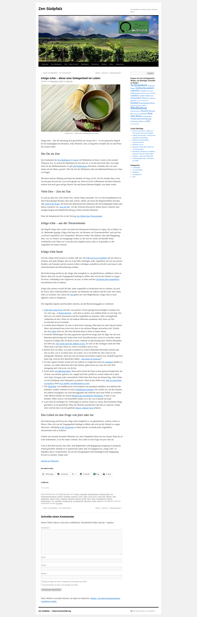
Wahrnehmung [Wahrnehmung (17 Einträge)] (145, 119)
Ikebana (109, 497)
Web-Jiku (69, 81)
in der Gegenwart (67, 427)
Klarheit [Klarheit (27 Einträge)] (134, 103)
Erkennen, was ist (137, 145)
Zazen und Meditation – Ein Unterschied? (56, 73)
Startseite (44, 64)
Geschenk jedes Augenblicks (107, 279)
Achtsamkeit (136, 167)
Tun (52, 501)
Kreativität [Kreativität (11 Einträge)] (133, 105)
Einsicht (60, 497)
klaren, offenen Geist (84, 408)
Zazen (75, 160)
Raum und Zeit (65, 313)
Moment (78, 499)
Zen (71, 295)
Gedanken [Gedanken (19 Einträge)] (134, 96)
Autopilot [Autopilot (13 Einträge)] (143, 91)
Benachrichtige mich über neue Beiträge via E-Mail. (60, 585)
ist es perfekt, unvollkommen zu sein (74, 383)
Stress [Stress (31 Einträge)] (139, 116)
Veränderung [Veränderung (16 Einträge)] (135, 119)
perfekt (84, 499)
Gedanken (109, 362)
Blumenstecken (93, 494)
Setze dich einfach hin (53, 310)
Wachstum (87, 501)
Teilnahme (95, 64)
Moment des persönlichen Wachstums (87, 396)
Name (43, 557)
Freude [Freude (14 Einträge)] (153, 93)
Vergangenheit (78, 501)
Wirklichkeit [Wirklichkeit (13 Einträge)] (134, 121)
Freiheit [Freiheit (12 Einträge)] (148, 93)
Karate (52, 499)
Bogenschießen (105, 494)
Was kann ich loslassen (91, 359)
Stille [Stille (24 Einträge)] (132, 116)
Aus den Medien (137, 170)
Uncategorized (136, 174)
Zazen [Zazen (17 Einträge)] (141, 121)
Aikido (77, 494)
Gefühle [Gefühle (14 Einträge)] (141, 96)
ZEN (61, 494)
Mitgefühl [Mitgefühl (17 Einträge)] (144, 111)
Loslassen (63, 499)
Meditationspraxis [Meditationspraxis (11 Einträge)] (135, 111)
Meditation (85, 64)
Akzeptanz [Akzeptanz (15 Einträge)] (151, 86)
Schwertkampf (101, 499)
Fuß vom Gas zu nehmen (96, 258)
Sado (93, 499)
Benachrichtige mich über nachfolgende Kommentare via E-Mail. (65, 582)
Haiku (85, 497)
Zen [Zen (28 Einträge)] (148, 121)
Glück (53, 331)
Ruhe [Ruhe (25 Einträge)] (150, 113)
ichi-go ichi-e (92, 497)
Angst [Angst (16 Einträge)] (132, 88)
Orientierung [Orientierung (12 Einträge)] (137, 114)
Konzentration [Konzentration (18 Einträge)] (144, 103)
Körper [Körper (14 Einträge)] (139, 105)
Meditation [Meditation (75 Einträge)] (138, 108)
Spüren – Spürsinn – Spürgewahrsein (109, 73)
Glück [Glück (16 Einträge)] (143, 98)
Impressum (120, 64)
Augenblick (83, 494)
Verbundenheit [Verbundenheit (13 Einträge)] (147, 116)
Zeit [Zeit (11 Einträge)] (145, 121)
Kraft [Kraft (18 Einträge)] (152, 103)
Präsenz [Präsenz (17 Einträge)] (144, 114)
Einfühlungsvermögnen (49, 497)
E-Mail (43, 565)
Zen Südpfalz (50, 9)
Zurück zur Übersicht (50, 461)
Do (112, 494)
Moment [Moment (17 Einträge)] (152, 111)
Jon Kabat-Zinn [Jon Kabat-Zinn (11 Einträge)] (143, 100)
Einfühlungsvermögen (85, 389)
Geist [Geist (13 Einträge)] (151, 96)
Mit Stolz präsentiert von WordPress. (144, 611)
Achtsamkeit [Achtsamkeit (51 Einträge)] (138, 85)
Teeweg (109, 499)
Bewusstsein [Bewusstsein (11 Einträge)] (150, 91)
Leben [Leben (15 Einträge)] (144, 105)
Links (111, 64)
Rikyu (89, 499)
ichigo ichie (101, 497)
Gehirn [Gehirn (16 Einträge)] (147, 96)
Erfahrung (74, 497)
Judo (114, 497)
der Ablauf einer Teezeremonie (89, 216)
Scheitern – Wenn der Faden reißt (142, 156)
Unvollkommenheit (63, 371)
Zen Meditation (56, 64)
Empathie (67, 497)
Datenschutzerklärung (61, 611)
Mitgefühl (52, 386)
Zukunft (99, 501)
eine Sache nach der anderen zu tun (70, 344)
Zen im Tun (65, 207)
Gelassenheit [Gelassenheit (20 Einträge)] (135, 98)
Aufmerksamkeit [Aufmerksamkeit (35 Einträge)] (144, 88)
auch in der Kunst (52, 204)
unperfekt (58, 501)
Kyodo (57, 499)
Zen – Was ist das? (71, 64)
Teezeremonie (46, 501)
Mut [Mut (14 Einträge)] (131, 114)
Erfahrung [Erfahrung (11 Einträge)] (142, 93)
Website (44, 573)
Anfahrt (104, 64)
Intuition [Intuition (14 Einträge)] (133, 100)
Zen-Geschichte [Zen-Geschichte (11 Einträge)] (134, 124)
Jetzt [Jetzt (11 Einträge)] (138, 100)
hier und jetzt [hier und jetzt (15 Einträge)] (150, 98)
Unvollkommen (67, 501)
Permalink (59, 503)
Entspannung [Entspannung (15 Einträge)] (134, 93)
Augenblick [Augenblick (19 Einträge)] (135, 91)
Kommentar (45, 528)
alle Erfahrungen (80, 166)
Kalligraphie (45, 499)
